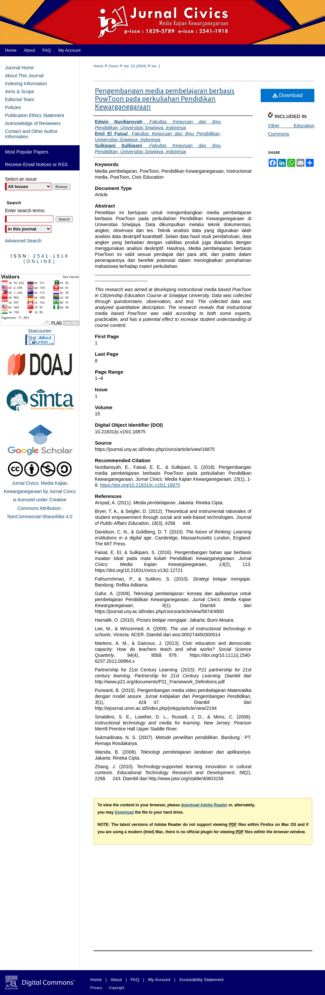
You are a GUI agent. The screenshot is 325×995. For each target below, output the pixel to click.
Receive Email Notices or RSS (36, 164)
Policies (13, 107)
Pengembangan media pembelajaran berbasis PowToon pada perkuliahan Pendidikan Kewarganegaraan (164, 99)
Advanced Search (23, 240)
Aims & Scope (19, 91)
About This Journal (24, 75)
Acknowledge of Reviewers (33, 123)
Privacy (96, 988)
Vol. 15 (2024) (135, 66)
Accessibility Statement (201, 979)
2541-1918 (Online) (46, 258)
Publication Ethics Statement (34, 115)
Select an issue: (21, 179)
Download (288, 95)
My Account (159, 979)
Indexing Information (26, 83)
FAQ (135, 979)
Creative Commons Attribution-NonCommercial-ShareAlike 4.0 (39, 508)
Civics (113, 66)
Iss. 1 (156, 66)
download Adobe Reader (204, 805)
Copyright (116, 988)
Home (98, 66)
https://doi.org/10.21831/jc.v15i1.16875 (140, 485)
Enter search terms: (25, 210)
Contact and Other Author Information (31, 134)
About (116, 979)
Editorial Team (19, 99)
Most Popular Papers (26, 152)
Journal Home (19, 67)
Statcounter (40, 331)
